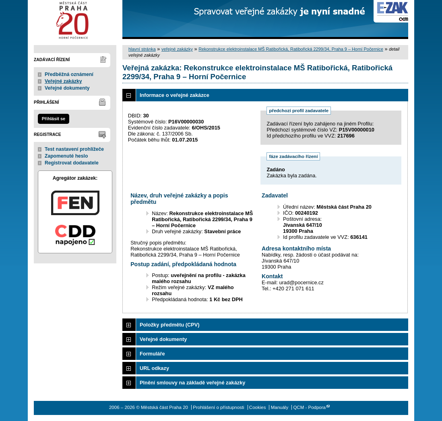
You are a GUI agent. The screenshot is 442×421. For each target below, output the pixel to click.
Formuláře (152, 354)
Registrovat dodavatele (72, 163)
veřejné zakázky (177, 49)
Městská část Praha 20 (75, 19)
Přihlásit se (53, 118)
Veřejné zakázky (63, 81)
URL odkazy (154, 368)
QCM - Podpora (309, 407)
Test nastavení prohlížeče (74, 149)
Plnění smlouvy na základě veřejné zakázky (192, 383)
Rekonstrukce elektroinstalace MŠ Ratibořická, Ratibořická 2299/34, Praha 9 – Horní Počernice (290, 49)
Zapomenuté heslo (66, 156)
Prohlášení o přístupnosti (218, 407)
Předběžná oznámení (69, 74)
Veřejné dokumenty (67, 88)
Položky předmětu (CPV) (170, 325)
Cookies (257, 407)
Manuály (280, 407)
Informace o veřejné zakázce (174, 95)
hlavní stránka (142, 49)
